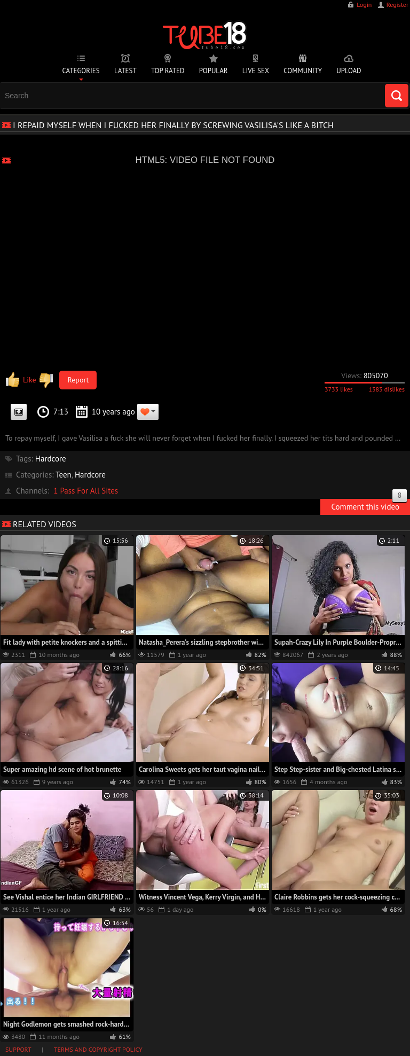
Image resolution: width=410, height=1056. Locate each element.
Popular (213, 70)
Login (364, 5)
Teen (64, 475)
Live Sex (255, 70)
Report (78, 380)
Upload (348, 70)
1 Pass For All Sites (85, 491)
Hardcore (50, 458)
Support (18, 1049)
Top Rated (168, 70)
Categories (80, 70)
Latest (125, 70)
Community (302, 70)
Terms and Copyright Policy (98, 1049)
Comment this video (369, 505)
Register (397, 5)
